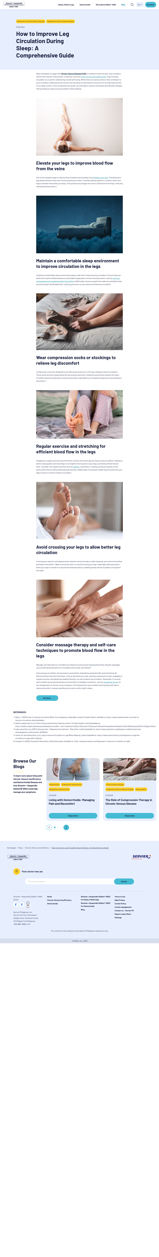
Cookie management (123, 907)
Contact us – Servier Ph (124, 910)
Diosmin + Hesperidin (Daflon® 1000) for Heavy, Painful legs (95, 898)
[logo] (15, 4)
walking (76, 467)
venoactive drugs (110, 682)
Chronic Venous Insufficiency (37, 848)
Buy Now (150, 5)
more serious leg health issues (93, 77)
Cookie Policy (120, 903)
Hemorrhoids (85, 4)
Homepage (11, 848)
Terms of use (120, 896)
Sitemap (118, 917)
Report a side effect (123, 914)
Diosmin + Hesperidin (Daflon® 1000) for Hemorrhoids (95, 904)
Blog (123, 4)
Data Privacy (120, 900)
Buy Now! (47, 698)
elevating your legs (100, 177)
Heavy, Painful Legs (66, 4)
